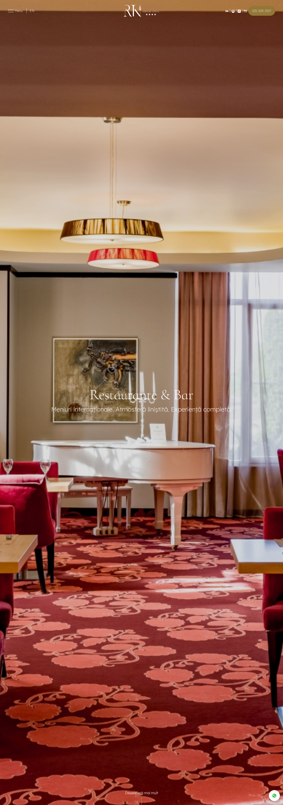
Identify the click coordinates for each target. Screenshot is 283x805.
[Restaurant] (245, 11)
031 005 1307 (261, 11)
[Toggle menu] (11, 10)
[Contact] (239, 11)
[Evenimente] (233, 11)
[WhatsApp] (274, 795)
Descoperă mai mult (141, 793)
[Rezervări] (227, 11)
